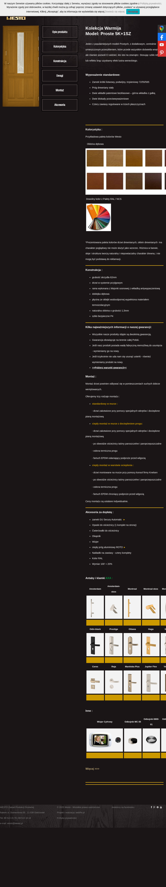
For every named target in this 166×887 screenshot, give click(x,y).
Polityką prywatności (150, 3)
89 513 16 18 (24, 818)
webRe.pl (80, 812)
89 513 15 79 (10, 818)
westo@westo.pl (15, 823)
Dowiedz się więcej (114, 11)
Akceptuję (133, 11)
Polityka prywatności (67, 818)
